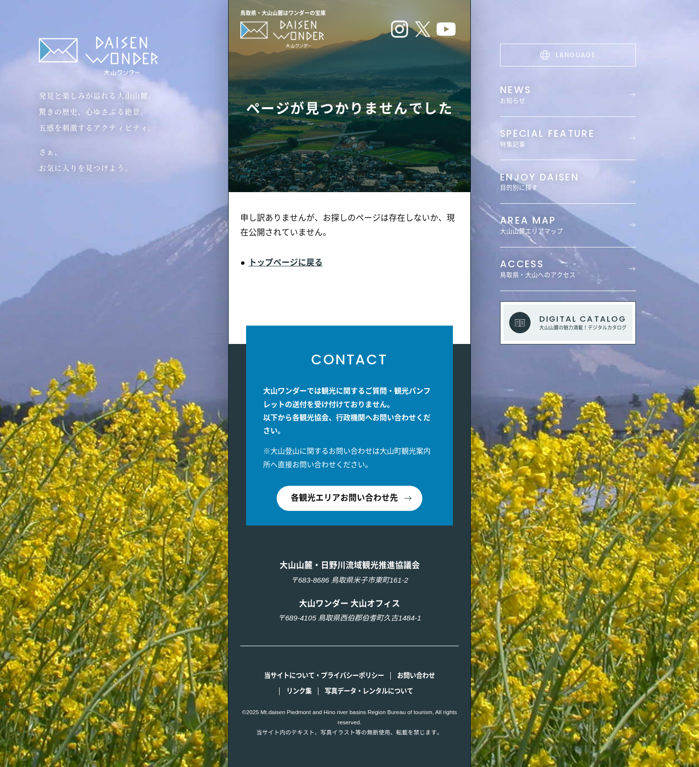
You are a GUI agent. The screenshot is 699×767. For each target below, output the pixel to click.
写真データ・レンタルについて (369, 691)
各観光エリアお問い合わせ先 (344, 498)
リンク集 (299, 691)
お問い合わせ (416, 675)
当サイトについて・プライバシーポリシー (324, 675)
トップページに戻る (286, 262)
